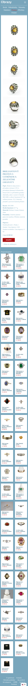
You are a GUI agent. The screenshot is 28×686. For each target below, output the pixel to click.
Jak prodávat (21, 680)
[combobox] (24, 684)
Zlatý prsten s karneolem (5, 372)
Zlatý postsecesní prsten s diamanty (6, 265)
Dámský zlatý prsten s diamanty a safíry (20, 283)
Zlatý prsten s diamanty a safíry (20, 652)
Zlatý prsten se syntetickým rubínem (20, 601)
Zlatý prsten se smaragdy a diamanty (20, 565)
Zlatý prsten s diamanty (19, 301)
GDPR (15, 682)
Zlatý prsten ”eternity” (5, 444)
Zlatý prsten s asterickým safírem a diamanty (21, 390)
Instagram (22, 682)
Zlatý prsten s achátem (19, 547)
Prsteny (14, 10)
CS (23, 684)
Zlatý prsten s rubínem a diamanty (19, 583)
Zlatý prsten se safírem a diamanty (7, 390)
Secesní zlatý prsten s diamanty (6, 461)
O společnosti (10, 678)
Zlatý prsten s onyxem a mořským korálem (6, 408)
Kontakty (19, 678)
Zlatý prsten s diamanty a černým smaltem (7, 583)
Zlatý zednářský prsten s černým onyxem (6, 319)
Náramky (21, 7)
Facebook (14, 684)
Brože (5, 7)
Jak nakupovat (7, 682)
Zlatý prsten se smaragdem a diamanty (20, 372)
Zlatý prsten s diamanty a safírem (21, 319)
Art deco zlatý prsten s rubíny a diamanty (6, 283)
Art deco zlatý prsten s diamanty (20, 408)
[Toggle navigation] (25, 2)
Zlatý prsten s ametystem (5, 337)
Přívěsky (21, 10)
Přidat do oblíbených (10, 244)
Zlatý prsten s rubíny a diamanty (6, 564)
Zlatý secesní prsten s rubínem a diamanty (7, 426)
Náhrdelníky (12, 7)
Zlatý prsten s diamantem (19, 478)
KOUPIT (9, 240)
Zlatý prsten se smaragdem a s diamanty (20, 265)
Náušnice (7, 10)
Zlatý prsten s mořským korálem (6, 531)
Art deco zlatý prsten (19, 355)
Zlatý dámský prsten (19, 444)
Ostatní (14, 13)
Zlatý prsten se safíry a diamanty (6, 355)
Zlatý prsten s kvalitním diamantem (19, 513)
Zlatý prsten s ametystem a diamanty (5, 301)
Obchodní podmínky (9, 680)
